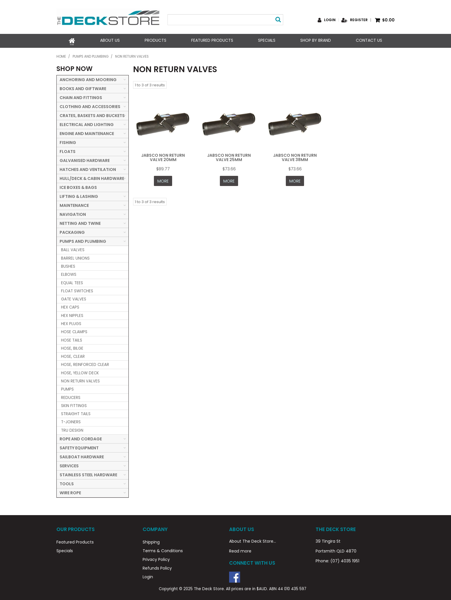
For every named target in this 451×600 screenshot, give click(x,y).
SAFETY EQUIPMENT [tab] (79, 447)
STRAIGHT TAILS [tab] (76, 412)
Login (330, 20)
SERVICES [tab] (69, 465)
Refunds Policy (157, 567)
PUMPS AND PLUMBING (90, 55)
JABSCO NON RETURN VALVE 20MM (163, 156)
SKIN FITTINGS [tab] (74, 404)
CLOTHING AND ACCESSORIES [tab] (90, 105)
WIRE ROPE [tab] (70, 492)
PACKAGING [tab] (72, 231)
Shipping (151, 541)
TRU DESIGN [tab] (72, 429)
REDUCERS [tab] (70, 396)
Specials (266, 40)
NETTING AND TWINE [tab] (80, 222)
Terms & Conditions (163, 549)
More (163, 179)
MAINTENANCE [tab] (74, 204)
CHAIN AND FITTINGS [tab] (81, 96)
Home (72, 40)
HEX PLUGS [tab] (71, 322)
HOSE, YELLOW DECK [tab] (80, 371)
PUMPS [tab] (67, 388)
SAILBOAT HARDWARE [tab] (82, 456)
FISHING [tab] (68, 141)
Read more (240, 550)
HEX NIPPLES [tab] (72, 314)
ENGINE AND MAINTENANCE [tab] (87, 132)
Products (155, 40)
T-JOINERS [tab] (71, 421)
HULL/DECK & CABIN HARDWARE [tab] (92, 177)
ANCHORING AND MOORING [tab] (88, 78)
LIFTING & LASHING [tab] (79, 195)
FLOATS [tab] (68, 150)
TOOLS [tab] (67, 483)
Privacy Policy (156, 558)
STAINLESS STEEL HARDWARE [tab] (88, 474)
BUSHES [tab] (68, 265)
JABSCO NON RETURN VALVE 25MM (229, 156)
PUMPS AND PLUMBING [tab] (83, 240)
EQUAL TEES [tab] (72, 281)
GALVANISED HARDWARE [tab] (85, 159)
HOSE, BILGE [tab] (72, 347)
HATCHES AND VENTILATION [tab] (88, 168)
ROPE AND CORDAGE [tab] (81, 438)
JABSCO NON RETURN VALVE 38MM (295, 156)
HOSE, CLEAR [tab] (73, 355)
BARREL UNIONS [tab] (75, 257)
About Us (110, 40)
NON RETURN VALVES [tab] (80, 380)
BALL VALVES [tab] (72, 248)
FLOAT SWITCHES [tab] (77, 290)
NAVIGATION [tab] (73, 213)
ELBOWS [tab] (68, 273)
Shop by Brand (315, 40)
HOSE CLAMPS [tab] (74, 330)
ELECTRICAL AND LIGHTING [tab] (87, 123)
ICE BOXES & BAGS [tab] (78, 186)
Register (359, 20)
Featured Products (212, 40)
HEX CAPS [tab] (70, 306)
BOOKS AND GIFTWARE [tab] (83, 87)
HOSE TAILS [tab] (71, 339)
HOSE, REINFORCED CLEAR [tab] (85, 363)
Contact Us (369, 40)
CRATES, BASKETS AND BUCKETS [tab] (92, 114)
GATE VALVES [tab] (73, 298)
